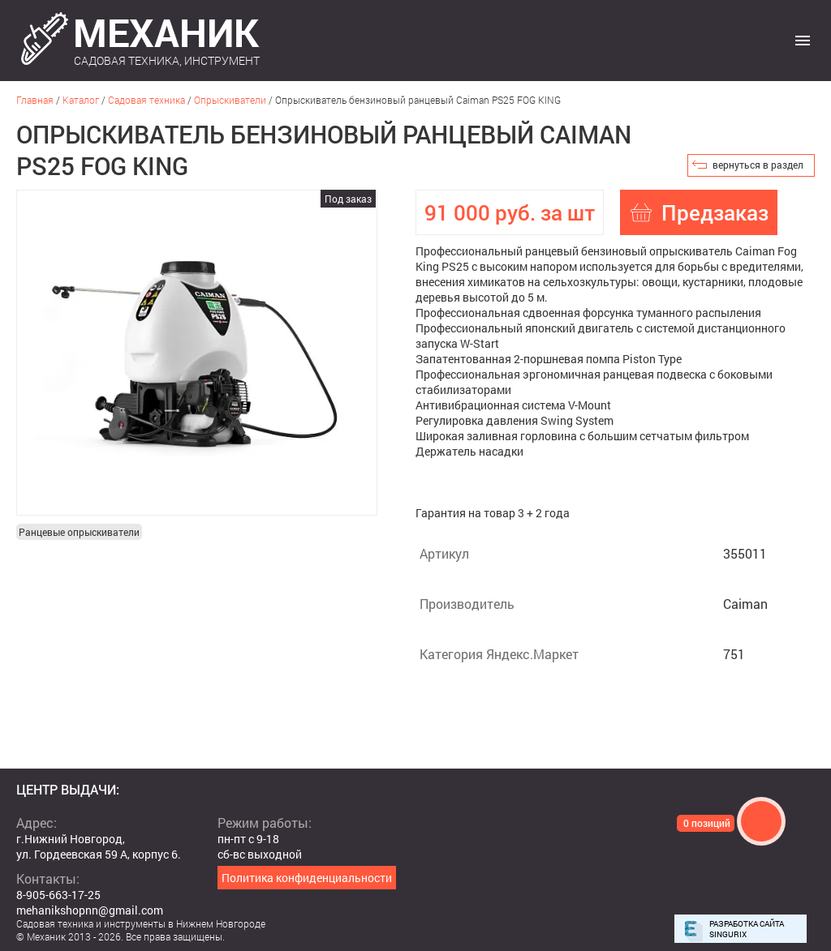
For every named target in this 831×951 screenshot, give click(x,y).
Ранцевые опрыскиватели (79, 531)
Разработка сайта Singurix (746, 929)
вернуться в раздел (758, 164)
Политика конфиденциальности (307, 877)
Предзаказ (715, 212)
